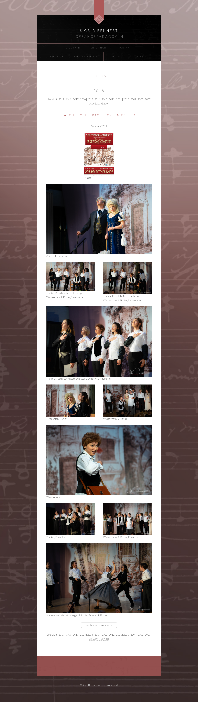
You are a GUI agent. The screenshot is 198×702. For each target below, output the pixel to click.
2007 (147, 99)
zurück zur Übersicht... (99, 625)
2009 (133, 99)
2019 (61, 99)
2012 (112, 99)
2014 (97, 99)
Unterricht (99, 48)
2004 (106, 103)
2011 (119, 99)
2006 (92, 103)
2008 (140, 99)
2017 (76, 99)
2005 (99, 103)
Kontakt (124, 48)
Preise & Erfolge (86, 56)
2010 (126, 99)
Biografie (73, 48)
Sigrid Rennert (99, 31)
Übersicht (52, 99)
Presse (141, 56)
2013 (104, 99)
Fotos (116, 56)
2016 (83, 99)
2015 (90, 99)
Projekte (57, 56)
